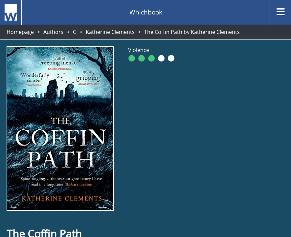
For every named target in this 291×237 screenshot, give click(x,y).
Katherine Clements (110, 32)
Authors (53, 32)
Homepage (20, 32)
